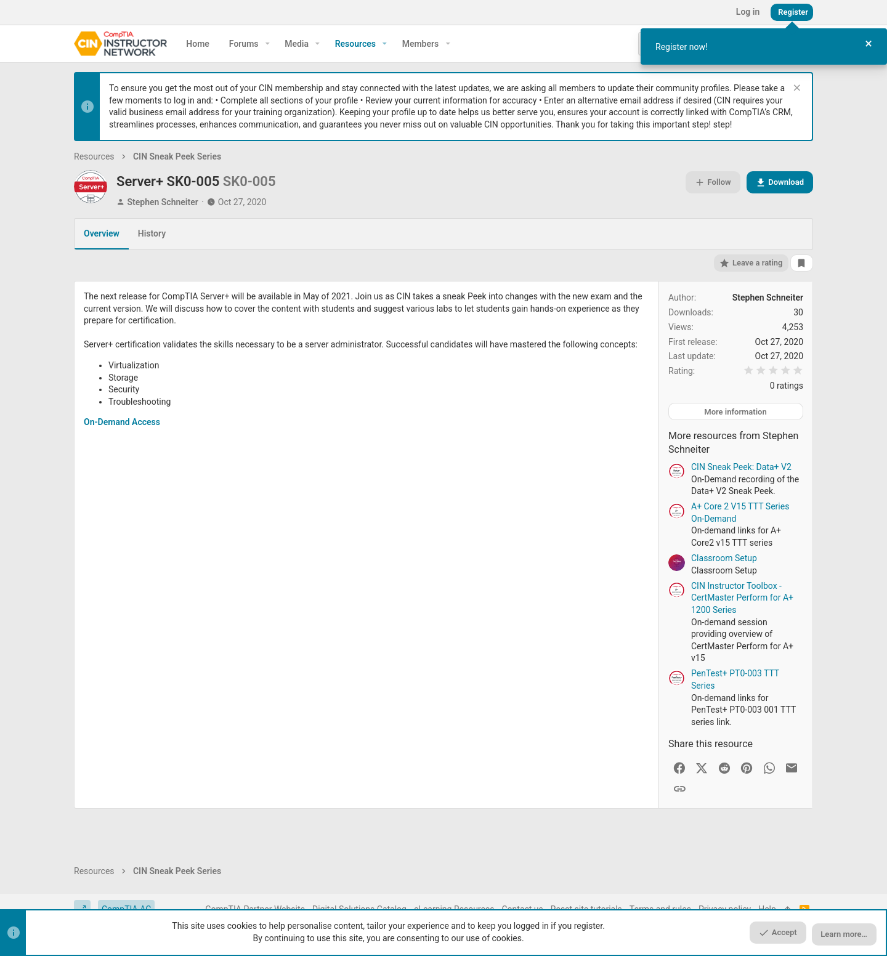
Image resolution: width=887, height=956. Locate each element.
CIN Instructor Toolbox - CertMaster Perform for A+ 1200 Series (742, 598)
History (152, 233)
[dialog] (764, 46)
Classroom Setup (724, 558)
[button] (267, 44)
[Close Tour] (868, 44)
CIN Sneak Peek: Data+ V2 (741, 467)
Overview (101, 233)
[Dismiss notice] (795, 89)
